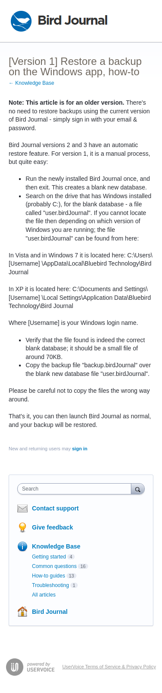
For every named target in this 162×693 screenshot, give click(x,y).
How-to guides (48, 576)
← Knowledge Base (31, 83)
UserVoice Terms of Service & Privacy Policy (109, 666)
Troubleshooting (50, 585)
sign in (79, 448)
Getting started (49, 557)
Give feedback (52, 527)
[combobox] (76, 489)
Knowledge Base (56, 546)
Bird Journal (49, 611)
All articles (44, 595)
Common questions (54, 566)
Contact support (55, 508)
